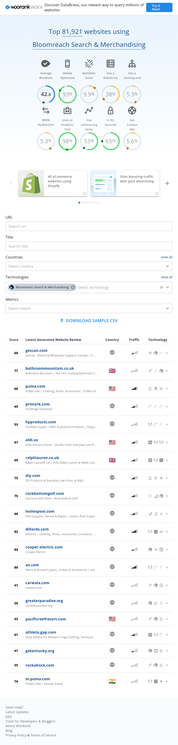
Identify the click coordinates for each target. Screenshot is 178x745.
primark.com (37, 404)
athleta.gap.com (40, 632)
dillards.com (37, 529)
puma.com (35, 386)
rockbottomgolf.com (44, 493)
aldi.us (31, 439)
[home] (24, 7)
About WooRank (18, 726)
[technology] (117, 287)
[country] (82, 266)
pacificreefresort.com (45, 619)
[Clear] (161, 287)
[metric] (82, 308)
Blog (9, 730)
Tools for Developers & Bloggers (30, 721)
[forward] (166, 183)
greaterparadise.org (44, 600)
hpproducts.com (40, 421)
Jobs (9, 716)
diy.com (32, 475)
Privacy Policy (16, 735)
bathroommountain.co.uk (49, 368)
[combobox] (89, 266)
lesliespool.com (39, 511)
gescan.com (36, 350)
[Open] (167, 266)
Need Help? (14, 707)
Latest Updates (17, 712)
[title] (89, 226)
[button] (42, 287)
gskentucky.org (39, 650)
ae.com (32, 564)
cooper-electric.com (44, 547)
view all (166, 257)
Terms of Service (43, 735)
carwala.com (37, 582)
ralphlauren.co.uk (42, 457)
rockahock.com (39, 665)
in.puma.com (37, 678)
